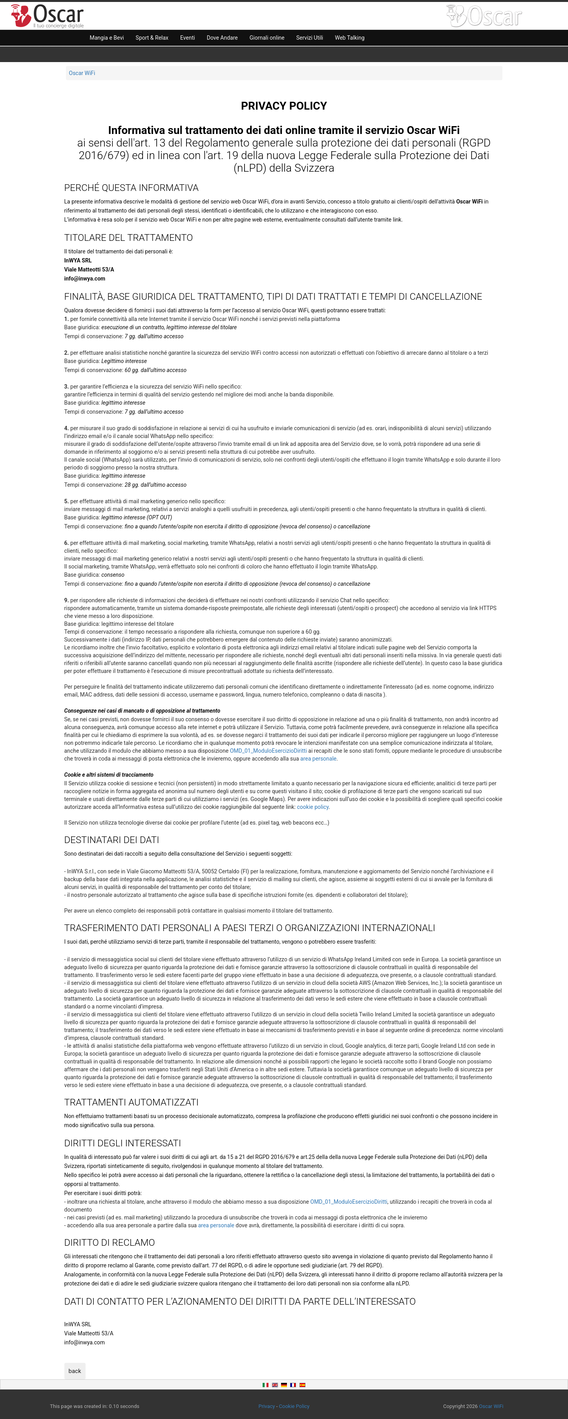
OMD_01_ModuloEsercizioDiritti (268, 751)
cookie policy (313, 807)
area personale (318, 758)
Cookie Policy (294, 1406)
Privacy (266, 1406)
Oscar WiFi (82, 73)
